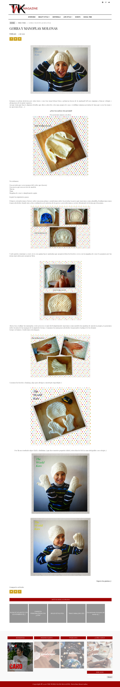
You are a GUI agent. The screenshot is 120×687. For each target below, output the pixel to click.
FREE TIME (22, 23)
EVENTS (77, 17)
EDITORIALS (57, 17)
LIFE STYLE (68, 17)
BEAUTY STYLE (44, 17)
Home (12, 23)
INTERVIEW (31, 17)
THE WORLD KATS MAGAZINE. (59, 684)
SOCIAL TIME (87, 17)
